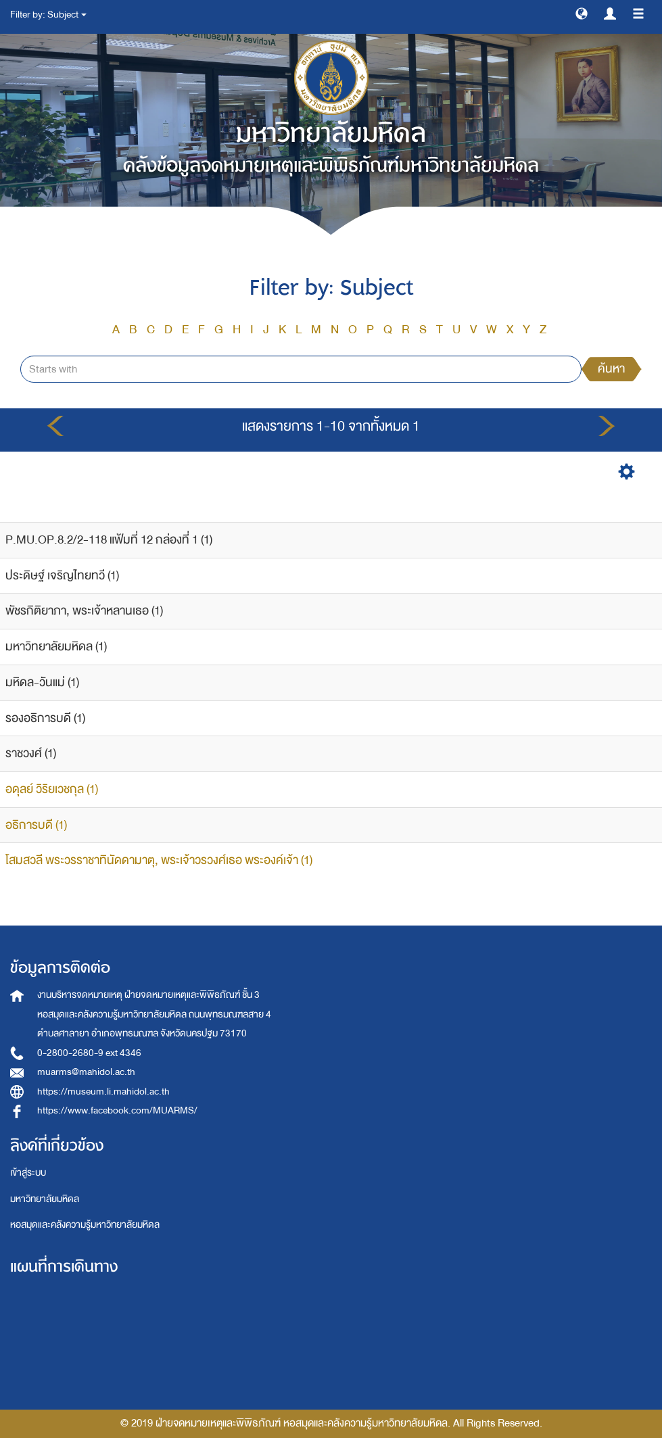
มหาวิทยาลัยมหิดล (44, 1199)
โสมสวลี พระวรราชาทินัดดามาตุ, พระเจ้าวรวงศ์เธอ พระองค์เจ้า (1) (158, 860)
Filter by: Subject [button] (48, 14)
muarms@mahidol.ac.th (86, 1071)
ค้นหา (611, 368)
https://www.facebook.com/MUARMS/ (117, 1110)
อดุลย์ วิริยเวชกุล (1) (51, 789)
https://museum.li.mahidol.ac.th (103, 1091)
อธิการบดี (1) (36, 825)
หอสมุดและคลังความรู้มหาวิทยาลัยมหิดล (85, 1224)
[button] (581, 13)
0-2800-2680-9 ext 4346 (89, 1053)
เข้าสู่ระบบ (28, 1172)
